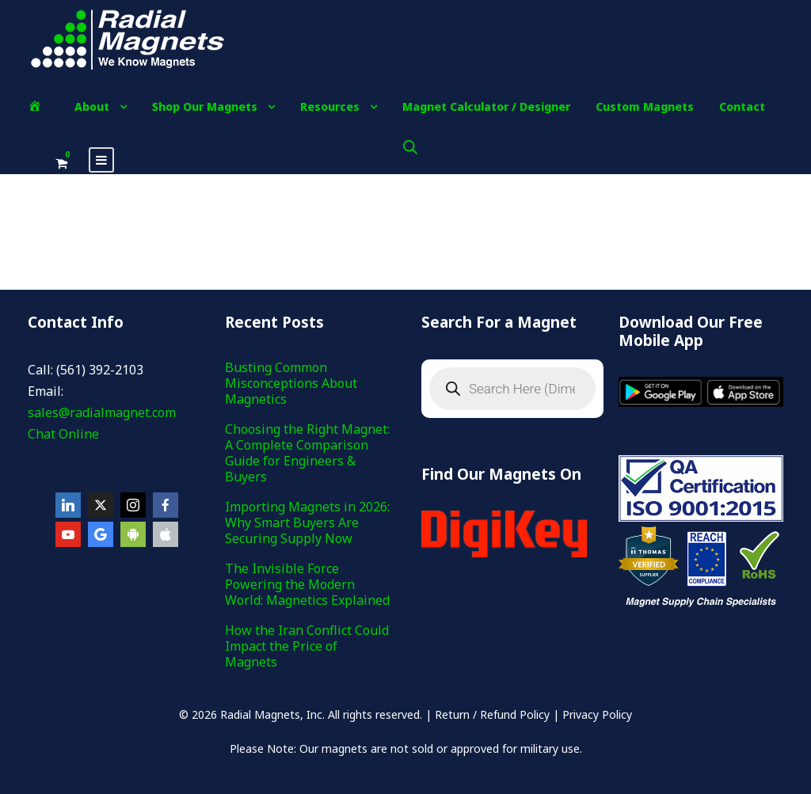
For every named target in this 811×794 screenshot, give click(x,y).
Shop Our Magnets (204, 106)
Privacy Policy (597, 714)
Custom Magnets (645, 106)
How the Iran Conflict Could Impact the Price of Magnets (307, 646)
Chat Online (63, 434)
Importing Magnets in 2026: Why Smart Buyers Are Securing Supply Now (307, 522)
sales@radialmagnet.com (102, 412)
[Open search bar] (410, 147)
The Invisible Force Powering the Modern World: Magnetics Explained (307, 584)
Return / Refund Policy (492, 714)
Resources (330, 106)
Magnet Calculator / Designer (486, 106)
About (91, 106)
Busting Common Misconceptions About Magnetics (291, 383)
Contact (742, 106)
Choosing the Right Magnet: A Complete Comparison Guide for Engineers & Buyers (307, 452)
